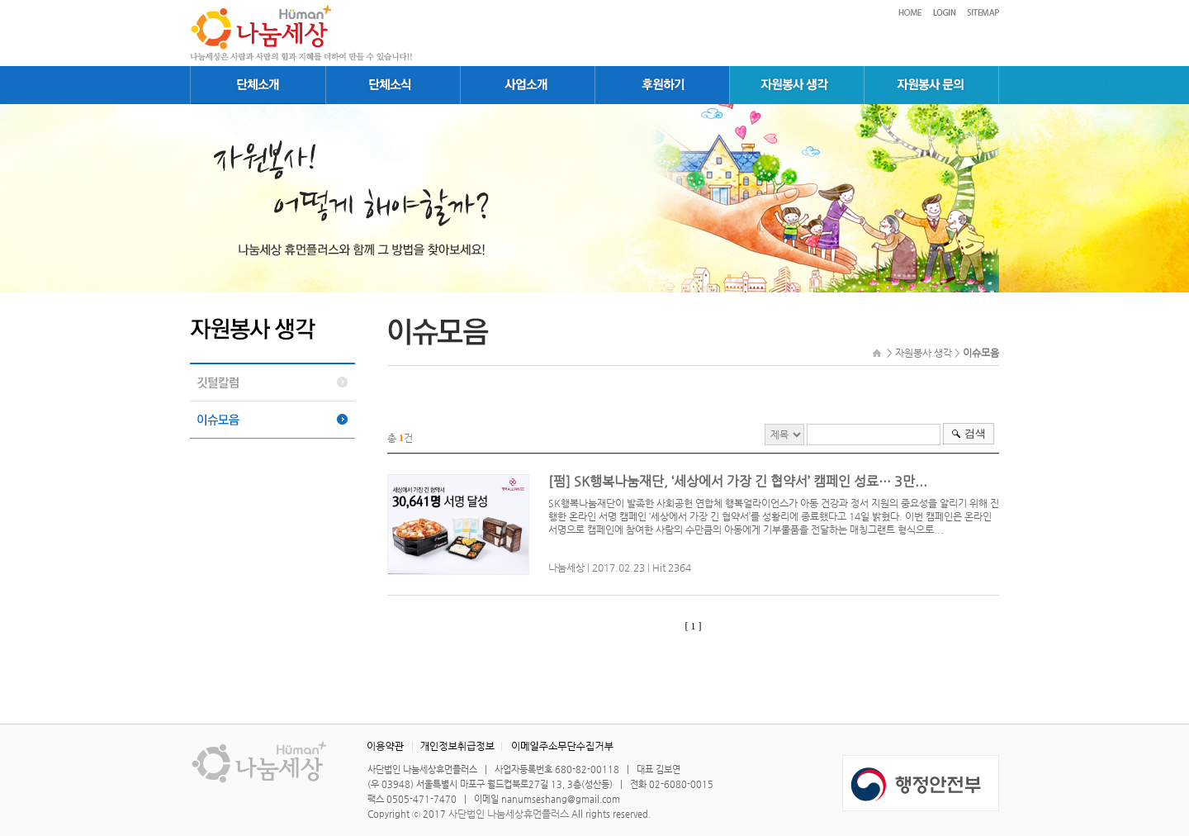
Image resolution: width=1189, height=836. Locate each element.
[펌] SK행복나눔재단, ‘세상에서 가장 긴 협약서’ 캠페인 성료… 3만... (737, 481)
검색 (975, 433)
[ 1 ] (693, 626)
